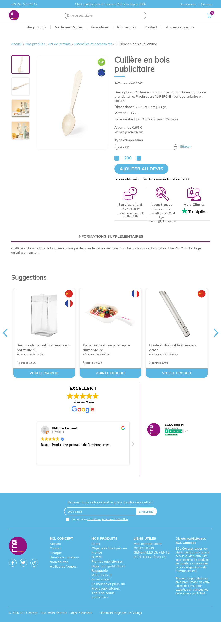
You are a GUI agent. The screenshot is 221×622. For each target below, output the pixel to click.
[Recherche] (140, 15)
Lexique (56, 553)
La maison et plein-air (108, 584)
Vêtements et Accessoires (101, 577)
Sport (95, 544)
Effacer (185, 146)
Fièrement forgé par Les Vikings (121, 613)
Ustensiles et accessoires (93, 44)
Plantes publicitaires (107, 561)
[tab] (110, 236)
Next (216, 333)
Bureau (97, 557)
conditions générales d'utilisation (107, 519)
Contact (56, 548)
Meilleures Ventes (63, 566)
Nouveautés (59, 562)
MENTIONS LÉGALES (150, 557)
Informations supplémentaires (110, 236)
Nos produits (35, 44)
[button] (133, 445)
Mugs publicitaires (105, 588)
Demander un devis (65, 557)
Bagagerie (99, 570)
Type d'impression (129, 140)
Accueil (16, 44)
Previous (5, 333)
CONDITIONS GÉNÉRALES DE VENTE (151, 550)
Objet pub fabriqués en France (109, 550)
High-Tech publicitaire (108, 566)
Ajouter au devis (141, 169)
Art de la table (59, 44)
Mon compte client (148, 544)
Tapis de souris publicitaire (103, 595)
